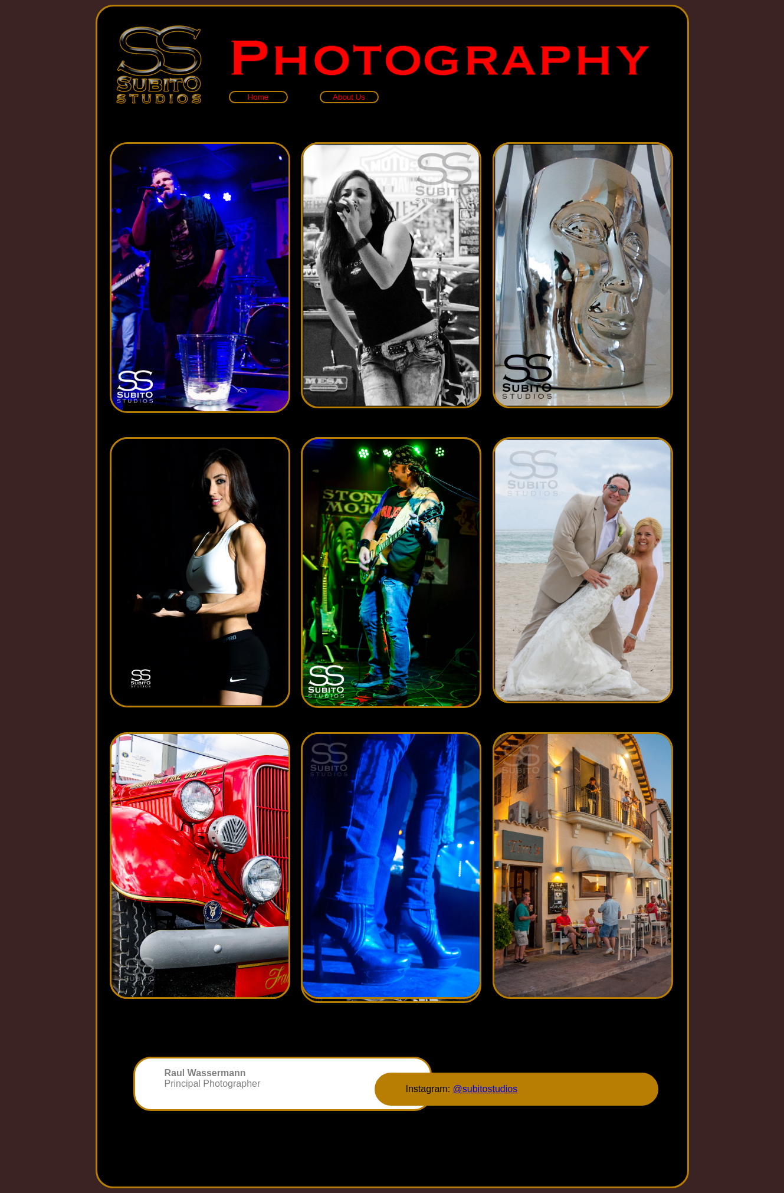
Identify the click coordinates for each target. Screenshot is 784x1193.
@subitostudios (485, 1089)
